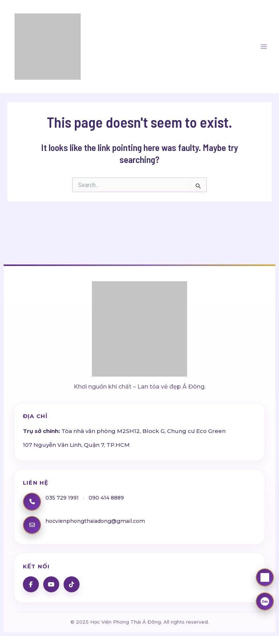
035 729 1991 (63, 497)
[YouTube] (51, 584)
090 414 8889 (109, 497)
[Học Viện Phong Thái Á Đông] (139, 322)
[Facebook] (31, 584)
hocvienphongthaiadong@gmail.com (97, 520)
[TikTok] (72, 584)
